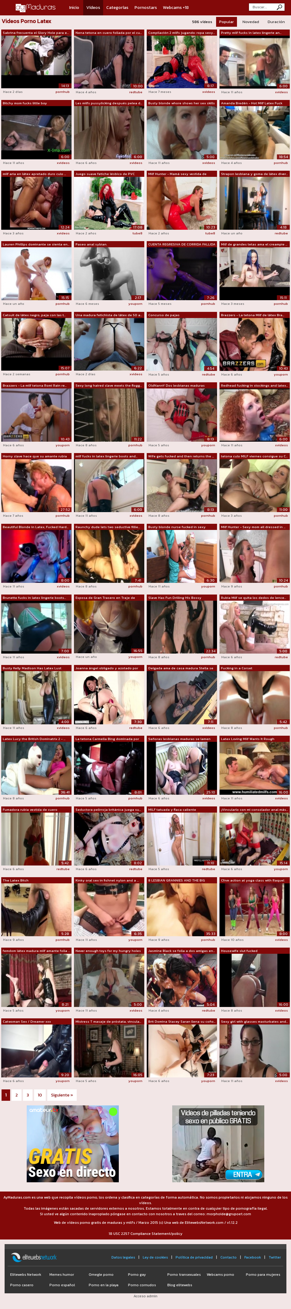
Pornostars (145, 7)
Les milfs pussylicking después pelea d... (109, 103)
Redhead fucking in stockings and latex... (254, 385)
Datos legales (123, 1257)
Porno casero (21, 1285)
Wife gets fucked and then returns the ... (181, 456)
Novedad (251, 22)
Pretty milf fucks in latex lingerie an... (251, 32)
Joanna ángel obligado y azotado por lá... (107, 668)
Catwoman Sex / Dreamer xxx (27, 1021)
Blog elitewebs (179, 1285)
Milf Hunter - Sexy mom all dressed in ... (253, 526)
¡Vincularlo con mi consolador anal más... (254, 809)
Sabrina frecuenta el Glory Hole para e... (36, 32)
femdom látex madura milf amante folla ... (36, 950)
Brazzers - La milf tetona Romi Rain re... (35, 385)
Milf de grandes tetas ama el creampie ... (254, 244)
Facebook (252, 1257)
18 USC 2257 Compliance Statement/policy (145, 1233)
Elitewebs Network (25, 1274)
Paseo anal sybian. (91, 244)
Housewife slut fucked (239, 950)
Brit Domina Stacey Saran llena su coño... (181, 1021)
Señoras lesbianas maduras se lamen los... (179, 739)
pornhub (63, 91)
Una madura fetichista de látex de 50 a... (109, 314)
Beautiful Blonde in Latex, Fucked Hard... (35, 526)
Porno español (62, 1285)
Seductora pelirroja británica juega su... (108, 809)
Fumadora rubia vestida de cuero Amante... (30, 810)
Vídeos (93, 7)
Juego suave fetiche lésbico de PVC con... (105, 174)
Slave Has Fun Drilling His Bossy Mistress (174, 598)
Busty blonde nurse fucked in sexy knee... (177, 527)
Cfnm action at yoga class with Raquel (252, 880)
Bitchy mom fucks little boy (25, 103)
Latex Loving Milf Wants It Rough (247, 738)
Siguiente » (62, 1095)
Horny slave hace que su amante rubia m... (35, 456)
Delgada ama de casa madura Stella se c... (180, 668)
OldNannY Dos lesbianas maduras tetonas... (176, 385)
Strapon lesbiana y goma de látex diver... (254, 173)
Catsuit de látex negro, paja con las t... (34, 314)
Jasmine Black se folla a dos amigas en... (181, 950)
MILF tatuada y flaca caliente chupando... (172, 810)
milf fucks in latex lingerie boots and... (107, 456)
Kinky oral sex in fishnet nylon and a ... (107, 880)
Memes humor (61, 1274)
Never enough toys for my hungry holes (108, 950)
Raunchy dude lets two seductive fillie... (108, 526)
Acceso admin (145, 1296)
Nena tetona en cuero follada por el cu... (109, 32)
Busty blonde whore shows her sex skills (181, 103)
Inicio (74, 7)
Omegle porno (101, 1274)
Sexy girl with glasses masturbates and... (254, 1021)
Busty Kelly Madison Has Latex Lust (32, 668)
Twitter (275, 1257)
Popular (226, 22)
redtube (135, 92)
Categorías (117, 7)
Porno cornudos (142, 1285)
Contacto (228, 1257)
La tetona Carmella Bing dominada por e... (107, 739)
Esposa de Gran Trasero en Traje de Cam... (105, 598)
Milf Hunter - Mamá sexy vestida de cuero (177, 174)
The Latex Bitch (16, 880)
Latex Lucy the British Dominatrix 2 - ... (34, 738)
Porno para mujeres (263, 1274)
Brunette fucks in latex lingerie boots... (34, 597)
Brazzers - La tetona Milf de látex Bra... (252, 314)
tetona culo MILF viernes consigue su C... (254, 456)
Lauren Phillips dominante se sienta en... (36, 244)
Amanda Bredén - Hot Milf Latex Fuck (251, 103)
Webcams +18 (176, 7)
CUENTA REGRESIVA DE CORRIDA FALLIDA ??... (181, 244)
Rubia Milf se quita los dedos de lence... (253, 597)
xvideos (208, 91)
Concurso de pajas (164, 314)
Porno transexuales (184, 1274)
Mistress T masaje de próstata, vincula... (108, 1021)
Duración (276, 22)
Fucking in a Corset (236, 668)
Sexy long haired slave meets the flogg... (109, 385)
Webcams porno (220, 1274)
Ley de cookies (155, 1257)
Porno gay (137, 1274)
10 (40, 1095)
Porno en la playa (103, 1285)
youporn (135, 303)
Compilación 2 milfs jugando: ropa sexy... (181, 32)
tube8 (137, 233)
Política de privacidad (194, 1257)
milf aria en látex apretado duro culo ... (34, 173)
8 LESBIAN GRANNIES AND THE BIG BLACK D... (176, 880)
